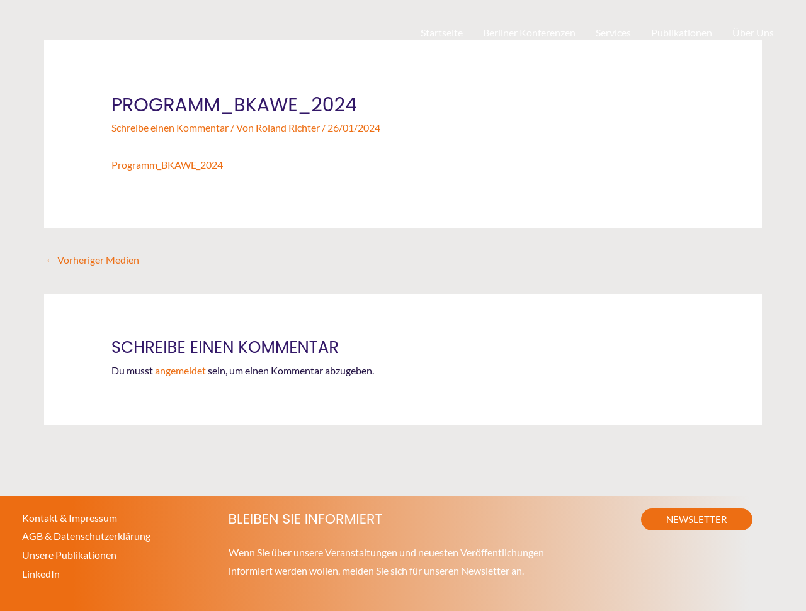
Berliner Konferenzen (529, 32)
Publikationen (681, 32)
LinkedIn (41, 574)
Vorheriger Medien (92, 260)
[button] (696, 519)
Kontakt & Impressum (69, 518)
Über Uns (753, 32)
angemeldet (180, 370)
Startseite (442, 32)
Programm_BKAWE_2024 (167, 165)
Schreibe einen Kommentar (170, 127)
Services (613, 32)
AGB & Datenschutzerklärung (86, 536)
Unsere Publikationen (69, 555)
